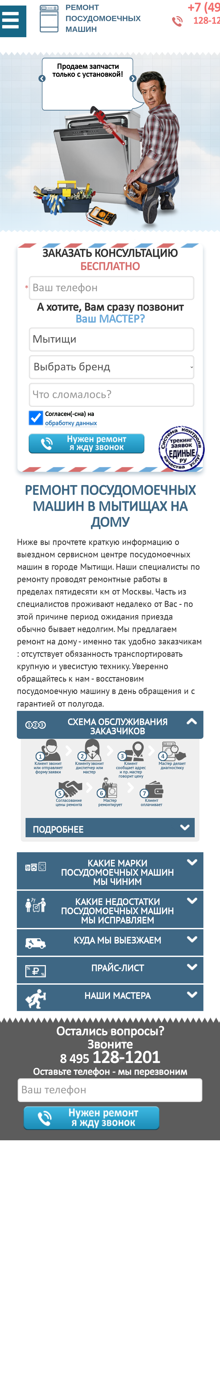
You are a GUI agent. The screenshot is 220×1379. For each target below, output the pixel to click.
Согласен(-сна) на (71, 419)
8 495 (110, 1059)
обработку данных (71, 423)
